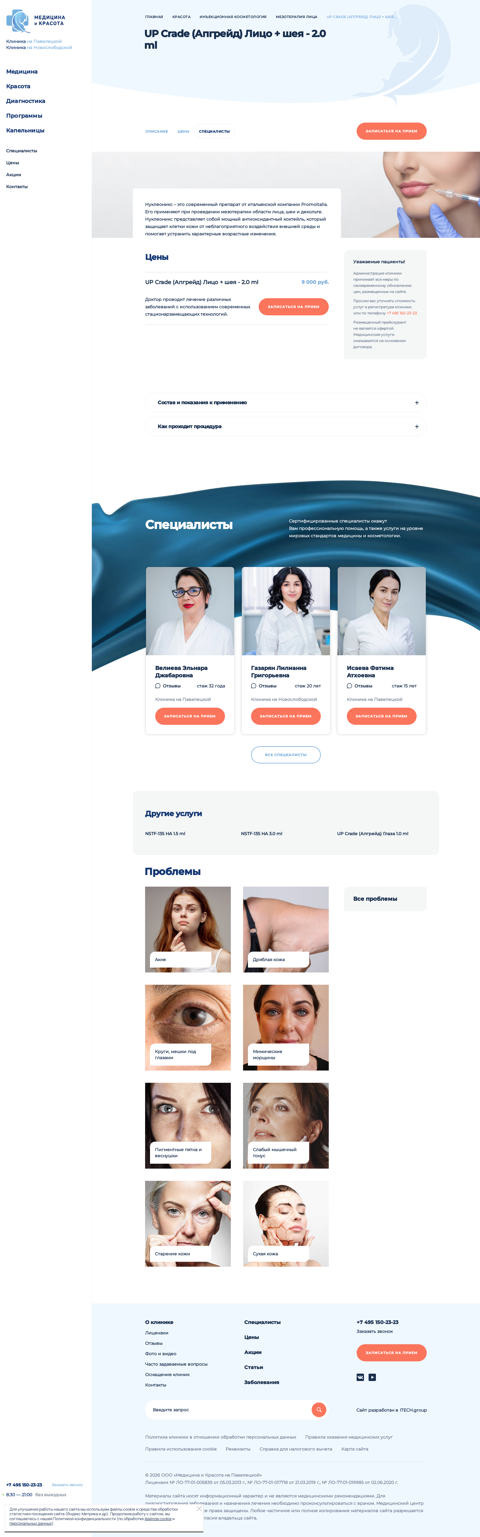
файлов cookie (157, 1518)
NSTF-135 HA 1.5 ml (165, 833)
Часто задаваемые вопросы (176, 1364)
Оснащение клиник (167, 1374)
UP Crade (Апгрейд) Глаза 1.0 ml (372, 833)
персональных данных (30, 1523)
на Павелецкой (44, 41)
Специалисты (21, 151)
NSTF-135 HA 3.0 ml (261, 833)
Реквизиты (238, 1449)
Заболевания (261, 1382)
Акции (13, 175)
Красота (18, 86)
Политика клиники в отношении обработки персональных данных (220, 1437)
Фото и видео (160, 1353)
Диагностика (25, 101)
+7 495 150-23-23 (24, 1485)
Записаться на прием (392, 131)
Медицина (22, 71)
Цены (12, 163)
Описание (156, 131)
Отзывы (154, 1343)
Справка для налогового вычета (296, 1449)
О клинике (159, 1322)
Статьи (253, 1367)
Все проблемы (375, 899)
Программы (24, 116)
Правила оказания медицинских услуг (349, 1437)
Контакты (17, 187)
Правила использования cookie (180, 1449)
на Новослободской (49, 47)
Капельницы (25, 130)
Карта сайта (354, 1449)
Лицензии (156, 1333)
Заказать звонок (67, 1485)
